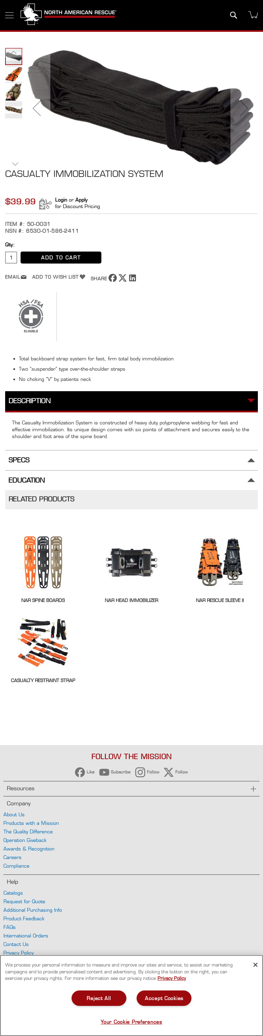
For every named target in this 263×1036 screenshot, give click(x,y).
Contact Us (16, 944)
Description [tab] (30, 401)
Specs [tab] (19, 460)
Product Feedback (24, 918)
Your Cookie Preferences (131, 1022)
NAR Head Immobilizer (131, 600)
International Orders (25, 935)
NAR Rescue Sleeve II (220, 600)
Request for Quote (24, 901)
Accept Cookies (164, 998)
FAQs (9, 927)
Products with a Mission (31, 823)
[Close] (255, 964)
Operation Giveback (25, 840)
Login (61, 200)
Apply (81, 200)
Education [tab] (27, 480)
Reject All (99, 998)
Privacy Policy (18, 953)
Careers (12, 857)
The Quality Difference (28, 831)
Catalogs (13, 893)
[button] (36, 108)
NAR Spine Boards (43, 600)
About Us (14, 814)
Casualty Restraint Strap (43, 680)
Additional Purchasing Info (32, 910)
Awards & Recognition (28, 849)
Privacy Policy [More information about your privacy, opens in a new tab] (172, 978)
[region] (131, 995)
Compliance (16, 866)
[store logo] (68, 15)
